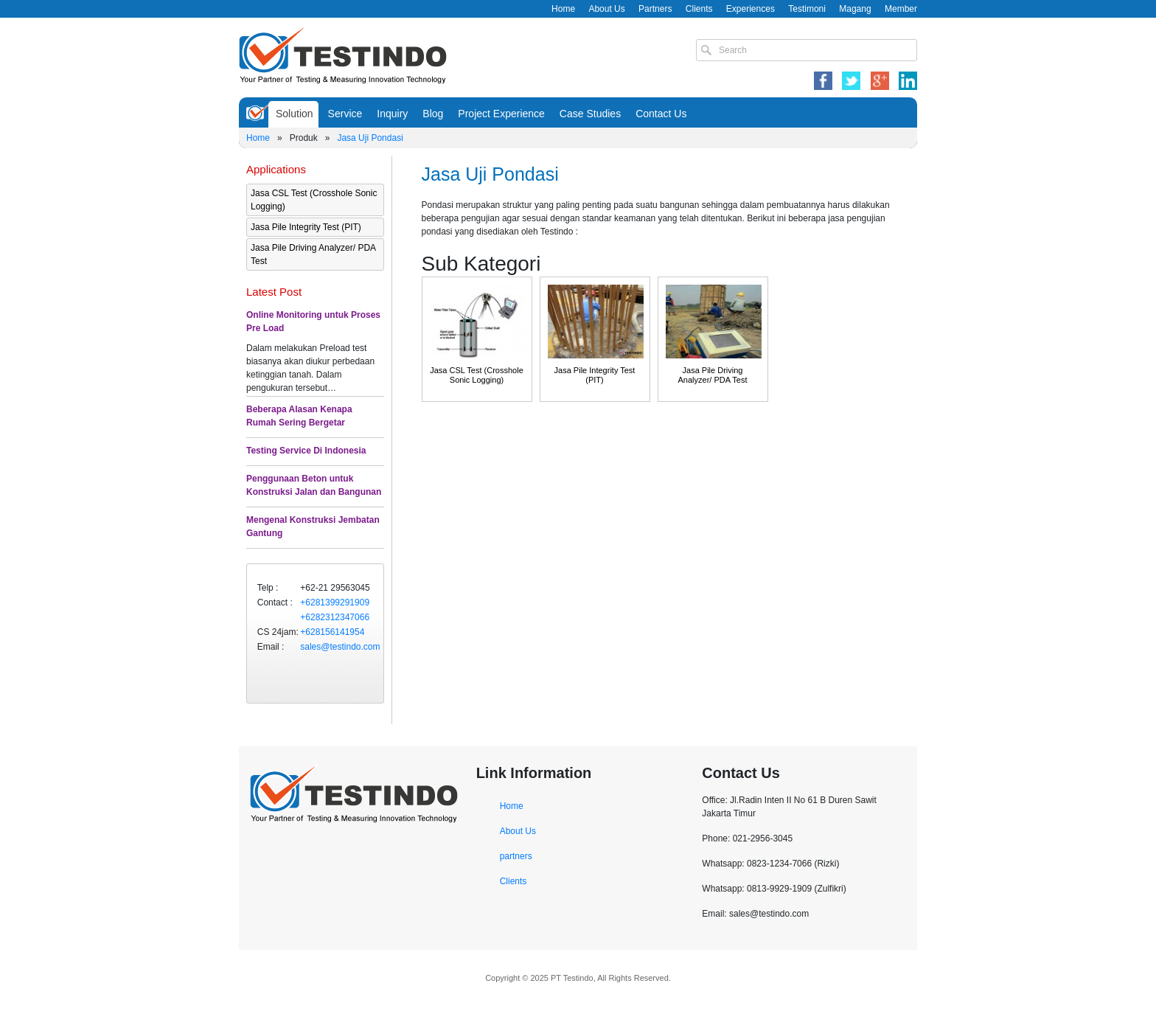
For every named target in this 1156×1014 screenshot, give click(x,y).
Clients (699, 9)
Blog (432, 113)
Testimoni (807, 9)
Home (563, 9)
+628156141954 (332, 632)
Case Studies (590, 113)
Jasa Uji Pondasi (370, 138)
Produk (304, 138)
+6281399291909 (334, 602)
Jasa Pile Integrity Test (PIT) (306, 227)
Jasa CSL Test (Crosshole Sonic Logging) (314, 200)
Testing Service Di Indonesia (306, 450)
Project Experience (501, 113)
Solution (294, 113)
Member (901, 9)
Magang (855, 9)
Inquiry (392, 113)
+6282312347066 (334, 617)
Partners (655, 9)
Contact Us (661, 113)
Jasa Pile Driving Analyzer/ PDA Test (313, 254)
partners (516, 856)
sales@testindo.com (340, 647)
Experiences (750, 9)
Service (345, 113)
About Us (606, 9)
